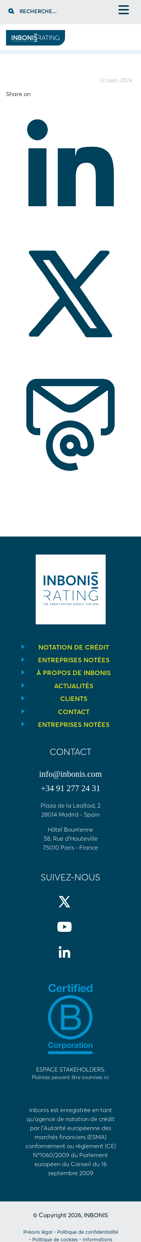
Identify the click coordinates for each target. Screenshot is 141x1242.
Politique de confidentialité (87, 1232)
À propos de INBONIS (73, 673)
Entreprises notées (73, 660)
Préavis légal (37, 1232)
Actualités (73, 686)
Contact (73, 712)
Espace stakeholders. (70, 1073)
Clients (73, 699)
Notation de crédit (73, 647)
